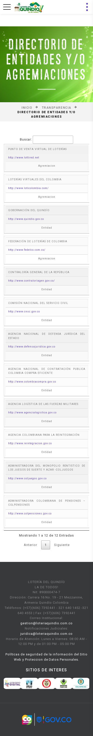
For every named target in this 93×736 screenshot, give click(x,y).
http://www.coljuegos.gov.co (27, 478)
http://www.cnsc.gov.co (24, 311)
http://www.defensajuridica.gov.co (31, 346)
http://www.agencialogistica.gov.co (32, 412)
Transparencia (56, 107)
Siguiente (62, 545)
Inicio (27, 107)
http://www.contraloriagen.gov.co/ (31, 280)
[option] (12, 683)
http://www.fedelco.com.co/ (26, 249)
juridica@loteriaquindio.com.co (46, 634)
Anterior (30, 545)
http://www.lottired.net (23, 157)
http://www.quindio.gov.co (26, 219)
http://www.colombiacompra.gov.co (32, 381)
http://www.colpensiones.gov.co (30, 513)
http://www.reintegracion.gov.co (30, 443)
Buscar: (46, 140)
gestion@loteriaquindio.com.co (46, 623)
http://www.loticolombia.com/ (28, 188)
